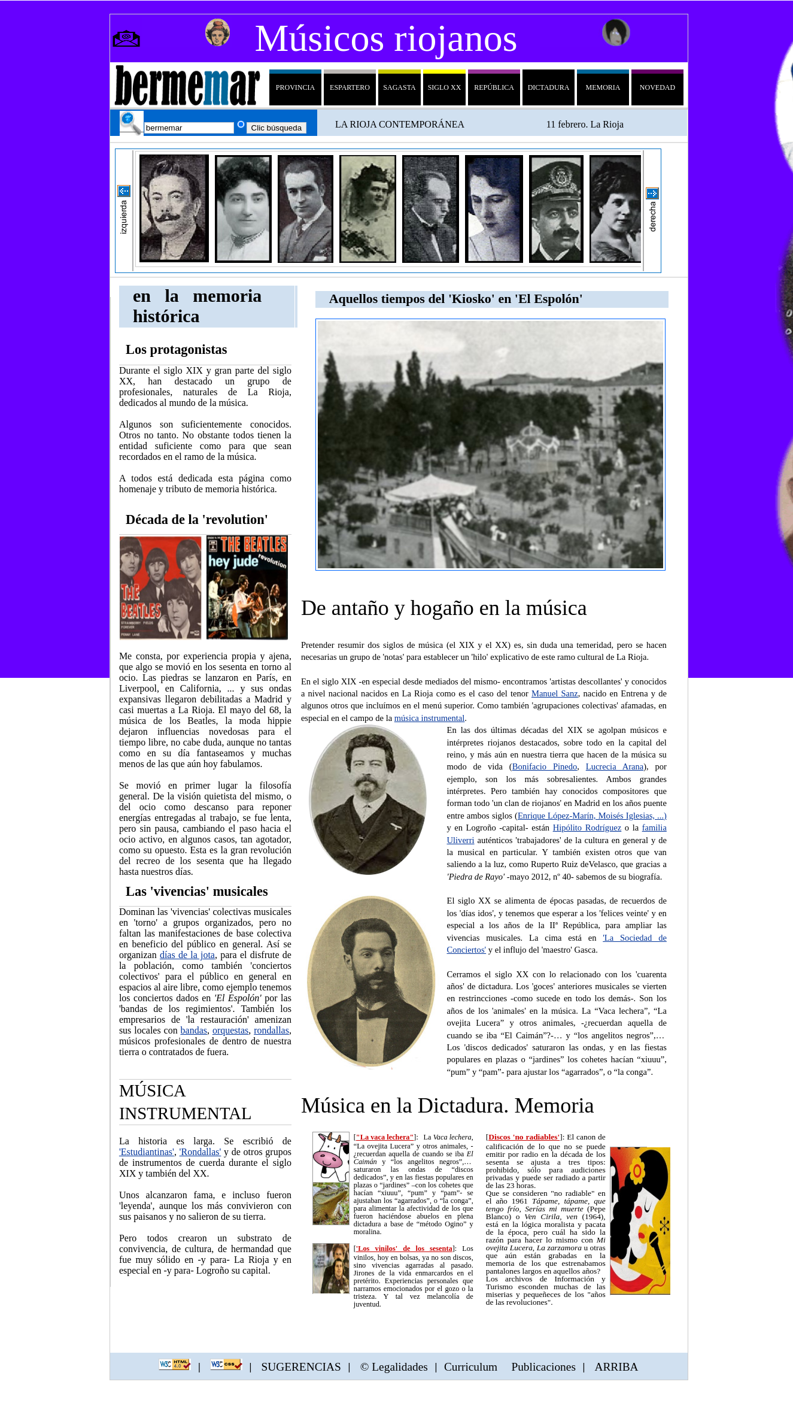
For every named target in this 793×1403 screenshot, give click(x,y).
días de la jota (187, 955)
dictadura (549, 87)
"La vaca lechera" (385, 1137)
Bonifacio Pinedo (545, 766)
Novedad (657, 87)
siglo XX (444, 87)
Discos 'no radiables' (524, 1136)
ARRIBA (616, 1366)
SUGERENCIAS (301, 1366)
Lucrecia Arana (614, 766)
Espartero (350, 87)
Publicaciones (543, 1366)
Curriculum (470, 1366)
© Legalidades (392, 1366)
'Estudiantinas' (146, 1152)
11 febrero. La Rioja (585, 124)
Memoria (602, 87)
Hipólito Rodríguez (587, 827)
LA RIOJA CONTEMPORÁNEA (399, 124)
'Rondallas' (200, 1152)
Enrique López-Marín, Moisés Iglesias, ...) (592, 815)
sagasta (399, 87)
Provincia (295, 87)
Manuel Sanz (554, 693)
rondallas (271, 1030)
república (494, 87)
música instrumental (429, 718)
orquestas (230, 1030)
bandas (194, 1030)
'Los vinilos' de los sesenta (404, 1248)
